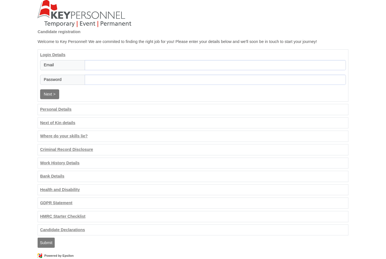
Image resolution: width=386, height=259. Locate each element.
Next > (50, 94)
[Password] (215, 80)
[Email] (215, 65)
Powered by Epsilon (59, 255)
